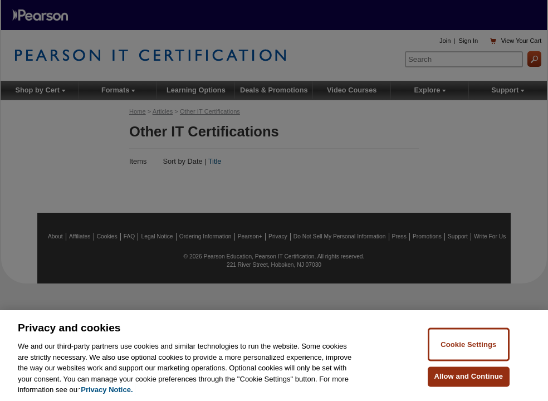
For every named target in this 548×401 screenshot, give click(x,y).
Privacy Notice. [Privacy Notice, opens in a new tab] (107, 389)
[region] (274, 355)
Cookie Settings (468, 344)
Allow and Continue (468, 376)
